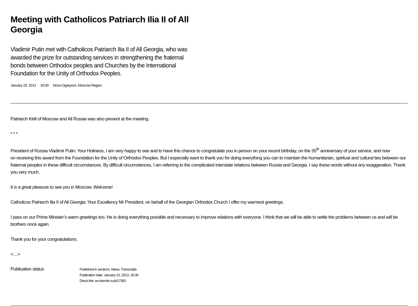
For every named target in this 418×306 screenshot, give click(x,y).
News (115, 269)
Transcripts (128, 269)
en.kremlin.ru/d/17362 (110, 281)
